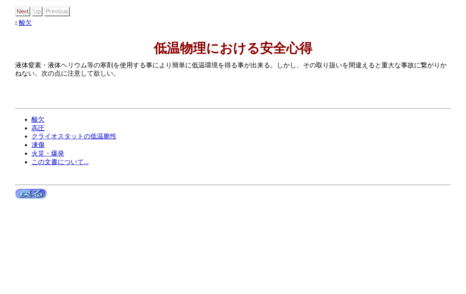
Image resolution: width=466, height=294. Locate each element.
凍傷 (38, 144)
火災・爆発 (47, 153)
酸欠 (25, 22)
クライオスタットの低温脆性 (73, 136)
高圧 (38, 128)
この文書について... (60, 161)
